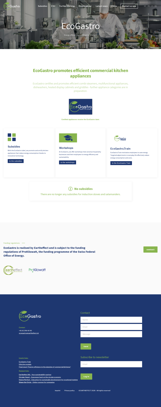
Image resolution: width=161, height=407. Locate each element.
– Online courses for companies (37, 382)
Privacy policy (69, 390)
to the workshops (68, 162)
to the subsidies (15, 161)
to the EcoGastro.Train (121, 163)
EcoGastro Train (25, 362)
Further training (67, 6)
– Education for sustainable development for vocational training (48, 380)
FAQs (114, 6)
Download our (85, 6)
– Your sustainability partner (35, 375)
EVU (53, 6)
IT (152, 6)
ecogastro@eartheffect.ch (29, 333)
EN (155, 6)
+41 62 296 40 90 (25, 330)
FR (149, 6)
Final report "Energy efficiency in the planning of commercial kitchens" (45, 367)
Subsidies (42, 6)
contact (151, 249)
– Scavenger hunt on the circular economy (40, 377)
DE (145, 6)
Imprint (57, 390)
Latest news (102, 6)
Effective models (25, 364)
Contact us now (129, 6)
